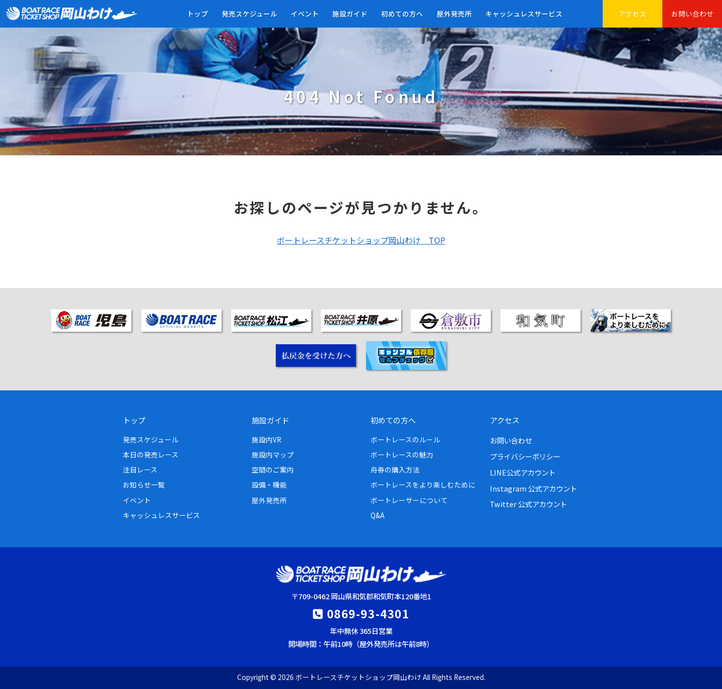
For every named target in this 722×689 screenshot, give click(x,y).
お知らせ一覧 (144, 485)
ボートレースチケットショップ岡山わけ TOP (361, 240)
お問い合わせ (692, 14)
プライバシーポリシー (525, 456)
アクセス (632, 14)
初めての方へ (402, 14)
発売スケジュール (249, 14)
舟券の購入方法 (395, 470)
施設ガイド (350, 14)
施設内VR (266, 439)
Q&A (378, 515)
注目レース (140, 470)
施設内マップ (273, 454)
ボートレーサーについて (409, 500)
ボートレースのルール (405, 439)
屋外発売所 (454, 14)
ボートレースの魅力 (402, 454)
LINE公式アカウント (523, 472)
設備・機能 (269, 485)
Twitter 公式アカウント (528, 504)
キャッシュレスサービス (524, 14)
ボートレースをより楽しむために (423, 485)
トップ (197, 14)
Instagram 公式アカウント (533, 488)
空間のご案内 (273, 470)
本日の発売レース (150, 454)
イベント (305, 14)
